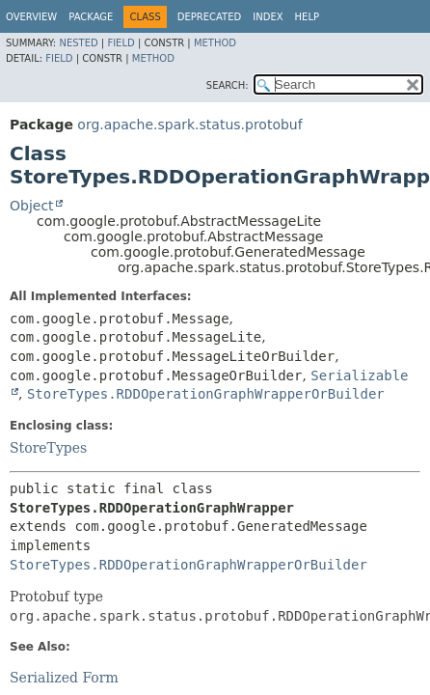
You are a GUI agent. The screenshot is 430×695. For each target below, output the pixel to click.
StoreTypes (48, 448)
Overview (31, 17)
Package (90, 17)
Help (307, 17)
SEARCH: (227, 85)
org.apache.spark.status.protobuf (189, 124)
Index (267, 17)
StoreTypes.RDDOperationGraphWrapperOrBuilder (206, 394)
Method (215, 43)
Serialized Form (64, 677)
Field (120, 43)
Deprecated (209, 17)
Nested (78, 43)
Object (32, 205)
